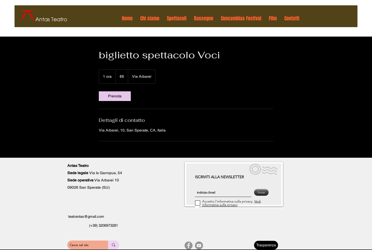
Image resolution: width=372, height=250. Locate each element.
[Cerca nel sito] (83, 245)
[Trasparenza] (266, 245)
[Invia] (261, 192)
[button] (150, 18)
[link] (115, 96)
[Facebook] (189, 246)
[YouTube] (199, 246)
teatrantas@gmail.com (86, 216)
